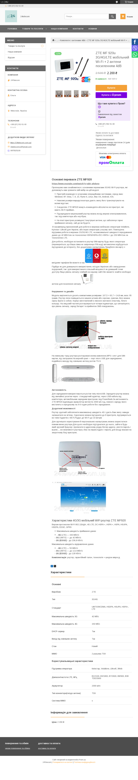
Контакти (78, 29)
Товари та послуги (32, 29)
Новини (92, 29)
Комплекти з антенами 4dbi (72, 40)
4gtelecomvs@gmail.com (21, 147)
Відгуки (11, 57)
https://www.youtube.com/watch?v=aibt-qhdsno (75, 184)
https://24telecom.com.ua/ (20, 143)
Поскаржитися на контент (63, 762)
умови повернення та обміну (17, 748)
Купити (111, 88)
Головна (12, 29)
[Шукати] (112, 16)
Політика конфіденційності (84, 762)
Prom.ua (82, 760)
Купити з (111, 95)
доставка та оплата (47, 748)
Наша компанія (59, 29)
